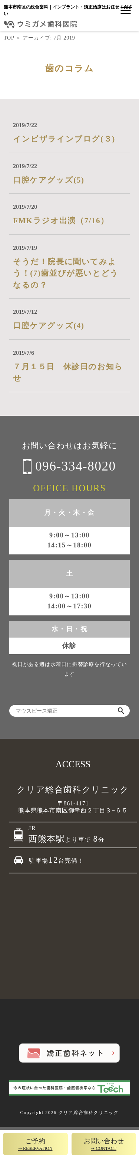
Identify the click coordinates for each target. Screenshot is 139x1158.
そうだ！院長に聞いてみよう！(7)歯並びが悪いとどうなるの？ (66, 273)
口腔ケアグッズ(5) (49, 180)
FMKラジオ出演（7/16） (61, 220)
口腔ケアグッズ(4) (49, 325)
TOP (9, 38)
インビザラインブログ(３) (64, 139)
